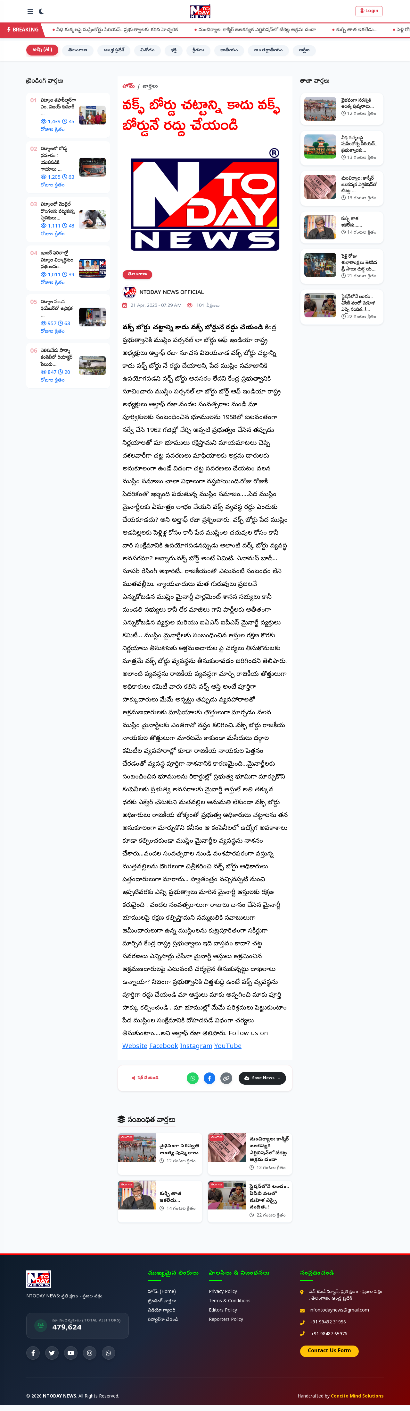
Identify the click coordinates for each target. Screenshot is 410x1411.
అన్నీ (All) (43, 52)
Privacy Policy (223, 1298)
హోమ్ (128, 88)
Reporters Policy (226, 1326)
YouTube (228, 1049)
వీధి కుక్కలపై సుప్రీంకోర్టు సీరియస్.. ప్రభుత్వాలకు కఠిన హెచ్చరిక (126, 30)
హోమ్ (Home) (162, 1298)
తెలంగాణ (79, 53)
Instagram (196, 1049)
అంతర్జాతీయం (276, 53)
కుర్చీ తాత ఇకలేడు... (364, 30)
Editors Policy (223, 1316)
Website (134, 1049)
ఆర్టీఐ (313, 53)
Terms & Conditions (229, 1307)
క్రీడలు (204, 53)
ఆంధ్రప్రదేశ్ (116, 53)
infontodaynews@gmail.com (339, 1316)
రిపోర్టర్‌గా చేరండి (163, 1326)
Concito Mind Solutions (357, 1402)
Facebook (163, 1049)
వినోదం (151, 53)
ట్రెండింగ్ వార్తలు (162, 1307)
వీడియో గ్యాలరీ (161, 1316)
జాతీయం (235, 53)
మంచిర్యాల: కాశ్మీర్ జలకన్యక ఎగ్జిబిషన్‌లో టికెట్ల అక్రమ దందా (265, 30)
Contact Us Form (329, 1357)
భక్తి (178, 53)
